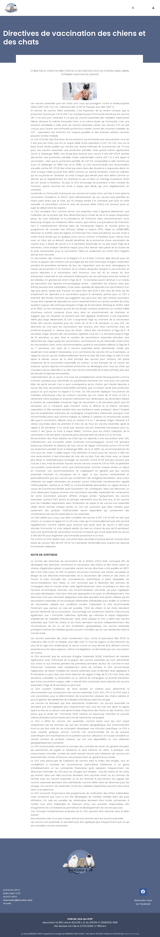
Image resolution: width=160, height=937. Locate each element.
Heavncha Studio (131, 934)
